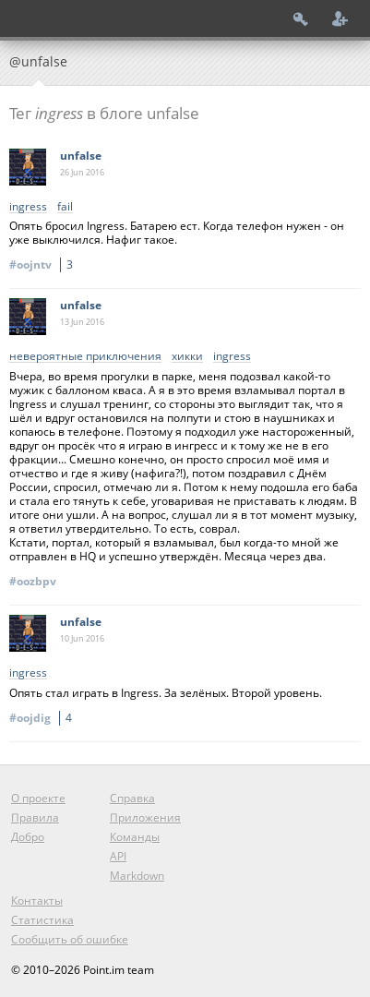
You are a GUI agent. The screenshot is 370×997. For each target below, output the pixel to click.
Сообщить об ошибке (69, 939)
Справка (132, 798)
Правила (35, 817)
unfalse (80, 155)
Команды (135, 837)
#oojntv (43, 264)
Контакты (37, 900)
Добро (27, 837)
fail (65, 207)
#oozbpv (32, 581)
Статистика (42, 920)
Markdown (137, 876)
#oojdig (43, 718)
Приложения (145, 817)
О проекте (38, 798)
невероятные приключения (85, 357)
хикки (187, 357)
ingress (28, 207)
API (118, 856)
